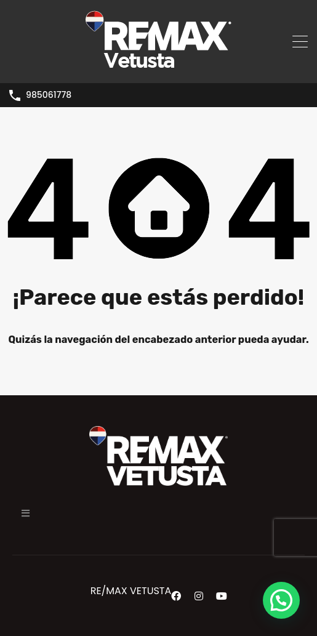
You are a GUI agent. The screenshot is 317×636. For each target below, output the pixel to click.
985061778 (48, 95)
